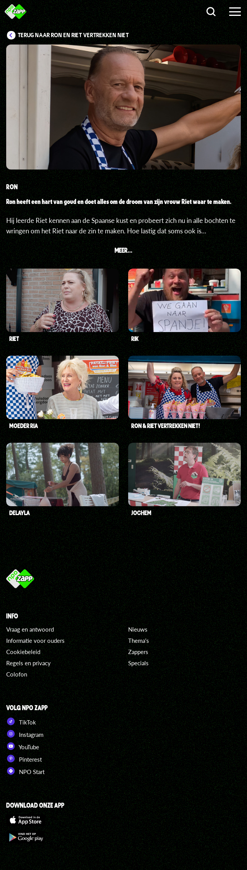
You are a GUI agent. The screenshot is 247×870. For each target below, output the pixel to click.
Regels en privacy (28, 662)
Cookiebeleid (23, 651)
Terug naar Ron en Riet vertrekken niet (73, 35)
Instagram (24, 733)
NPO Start (25, 771)
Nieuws (138, 629)
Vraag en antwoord (30, 629)
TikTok (21, 721)
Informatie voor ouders (35, 640)
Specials (138, 662)
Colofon (16, 674)
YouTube (22, 746)
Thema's (138, 640)
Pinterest (24, 758)
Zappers (138, 651)
